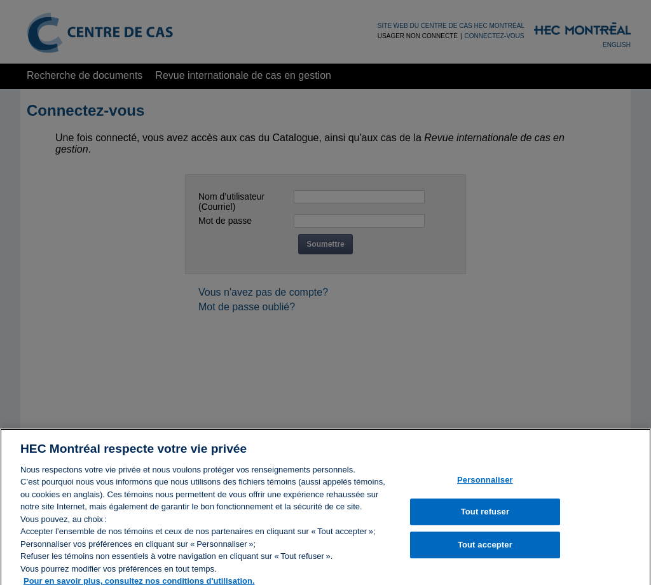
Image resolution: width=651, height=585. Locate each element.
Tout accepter (485, 549)
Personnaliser (485, 484)
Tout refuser (485, 516)
